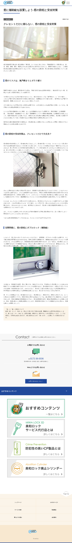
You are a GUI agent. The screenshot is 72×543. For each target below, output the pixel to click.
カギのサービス (54, 502)
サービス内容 (18, 510)
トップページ (18, 502)
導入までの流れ (18, 517)
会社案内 (54, 517)
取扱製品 (54, 510)
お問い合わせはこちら (36, 381)
